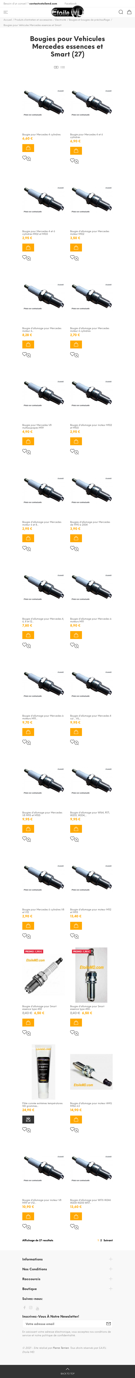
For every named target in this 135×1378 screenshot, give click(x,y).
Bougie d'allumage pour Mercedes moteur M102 (89, 232)
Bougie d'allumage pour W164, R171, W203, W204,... (90, 814)
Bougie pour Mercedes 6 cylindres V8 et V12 (43, 911)
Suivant (108, 1240)
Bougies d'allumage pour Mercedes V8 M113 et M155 (42, 814)
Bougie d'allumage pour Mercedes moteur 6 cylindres (89, 329)
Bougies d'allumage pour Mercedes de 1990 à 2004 (90, 523)
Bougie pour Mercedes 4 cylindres (41, 134)
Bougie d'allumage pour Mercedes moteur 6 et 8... (41, 523)
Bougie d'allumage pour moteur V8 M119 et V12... (41, 1201)
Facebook (71, 3)
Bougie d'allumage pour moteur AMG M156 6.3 (91, 1104)
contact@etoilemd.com (43, 3)
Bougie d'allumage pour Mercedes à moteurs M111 (90, 620)
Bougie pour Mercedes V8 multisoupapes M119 (37, 426)
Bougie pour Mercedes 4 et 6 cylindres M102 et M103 (38, 232)
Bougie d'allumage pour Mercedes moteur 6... (41, 329)
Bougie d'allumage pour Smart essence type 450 (39, 1007)
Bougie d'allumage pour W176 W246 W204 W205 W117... (90, 1201)
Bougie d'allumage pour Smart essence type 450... (87, 1007)
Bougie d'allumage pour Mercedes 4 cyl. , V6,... (90, 717)
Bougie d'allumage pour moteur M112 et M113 (90, 911)
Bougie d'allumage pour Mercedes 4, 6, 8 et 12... (43, 620)
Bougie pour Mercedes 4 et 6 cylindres (86, 136)
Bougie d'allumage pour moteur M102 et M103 (91, 426)
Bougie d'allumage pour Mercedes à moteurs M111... (43, 717)
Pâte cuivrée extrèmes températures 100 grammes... (42, 1104)
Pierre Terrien (61, 1348)
